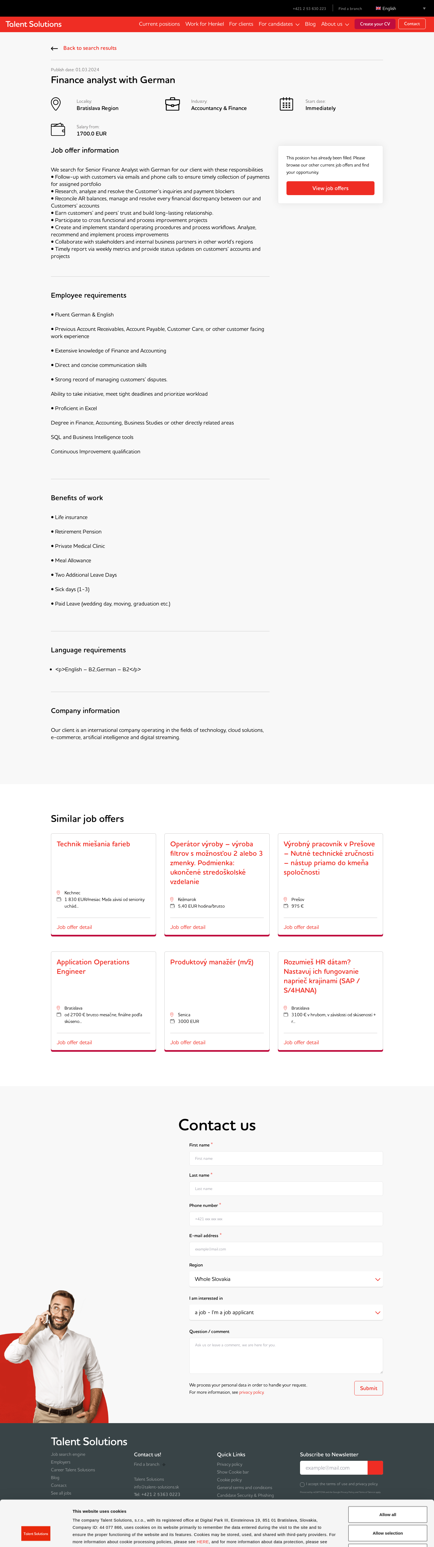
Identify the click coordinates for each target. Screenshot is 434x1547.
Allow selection (388, 1496)
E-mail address (205, 1235)
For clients (241, 24)
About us (331, 24)
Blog (310, 24)
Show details (290, 1536)
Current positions (159, 24)
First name (201, 1144)
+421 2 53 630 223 (306, 8)
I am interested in (206, 1298)
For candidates (276, 24)
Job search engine (68, 1454)
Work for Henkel (204, 24)
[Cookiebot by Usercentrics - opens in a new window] (36, 1536)
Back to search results (84, 48)
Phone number (205, 1204)
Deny (388, 1514)
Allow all (387, 1477)
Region (196, 1265)
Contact (412, 24)
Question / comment (209, 1331)
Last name (201, 1174)
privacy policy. (251, 1392)
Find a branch (350, 8)
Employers (60, 1462)
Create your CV (375, 24)
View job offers (330, 188)
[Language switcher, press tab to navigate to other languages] (400, 8)
